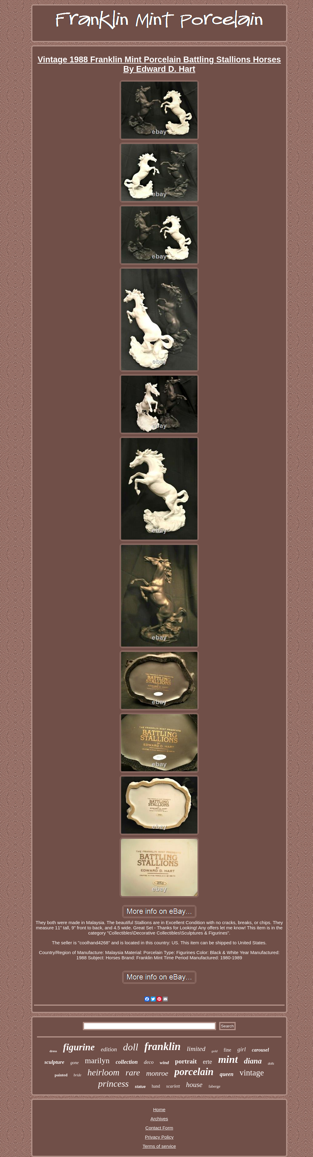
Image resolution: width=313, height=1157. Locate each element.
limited (196, 1048)
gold (215, 1051)
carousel (260, 1049)
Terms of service (159, 1146)
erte (207, 1061)
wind (164, 1062)
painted (61, 1075)
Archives (159, 1118)
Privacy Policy (159, 1137)
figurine (78, 1047)
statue (140, 1087)
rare (133, 1072)
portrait (186, 1061)
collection (127, 1062)
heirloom (103, 1072)
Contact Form (159, 1127)
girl (241, 1049)
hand (156, 1086)
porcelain (193, 1071)
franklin (162, 1046)
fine (227, 1049)
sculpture (54, 1062)
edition (109, 1049)
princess (113, 1083)
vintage (252, 1072)
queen (227, 1074)
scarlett (173, 1086)
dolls (271, 1063)
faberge (214, 1086)
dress (53, 1051)
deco (148, 1062)
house (194, 1085)
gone (74, 1062)
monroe (157, 1073)
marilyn (97, 1060)
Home (159, 1109)
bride (77, 1075)
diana (253, 1061)
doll (130, 1046)
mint (228, 1059)
